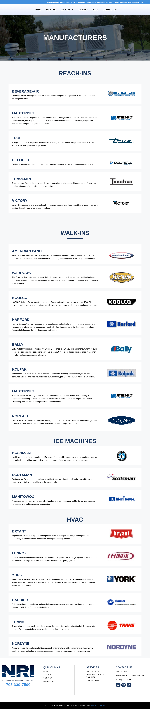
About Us (51, 9)
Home (38, 9)
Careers (83, 9)
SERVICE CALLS (92, 671)
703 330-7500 (18, 685)
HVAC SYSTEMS (92, 680)
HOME (45, 671)
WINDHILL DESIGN (98, 705)
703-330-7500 (138, 2)
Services (68, 9)
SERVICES (47, 678)
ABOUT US (47, 675)
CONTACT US (48, 681)
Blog (95, 9)
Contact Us (110, 9)
